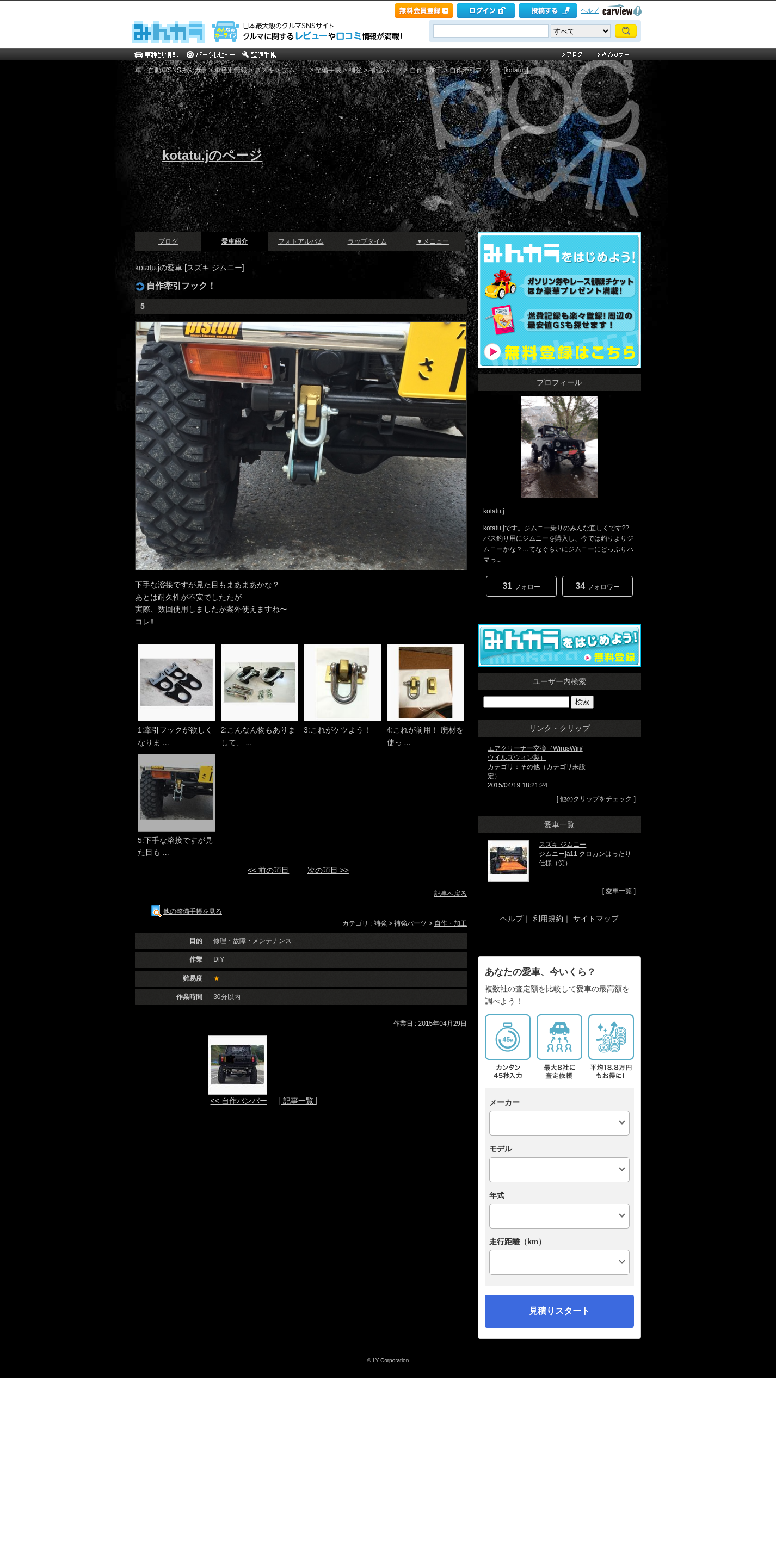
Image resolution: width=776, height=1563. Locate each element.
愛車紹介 (234, 241)
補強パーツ (385, 70)
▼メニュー (432, 241)
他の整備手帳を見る (186, 911)
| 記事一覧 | (298, 1100)
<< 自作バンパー (239, 1100)
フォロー (521, 586)
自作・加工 (426, 70)
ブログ (168, 241)
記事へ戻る (450, 893)
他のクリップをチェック (596, 799)
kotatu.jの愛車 (158, 267)
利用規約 (548, 918)
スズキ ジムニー (214, 267)
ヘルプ (590, 10)
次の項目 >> (328, 870)
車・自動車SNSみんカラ (171, 70)
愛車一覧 (619, 891)
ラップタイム (367, 241)
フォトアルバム (301, 241)
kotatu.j (493, 511)
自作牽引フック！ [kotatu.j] (488, 70)
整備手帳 (328, 70)
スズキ (264, 70)
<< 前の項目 (268, 870)
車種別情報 (230, 70)
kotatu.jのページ (212, 155)
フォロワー (597, 586)
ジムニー (295, 70)
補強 (355, 70)
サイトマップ (596, 918)
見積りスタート (559, 1311)
